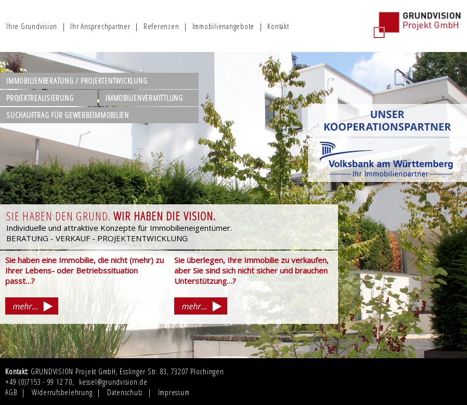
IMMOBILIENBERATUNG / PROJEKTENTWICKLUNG (76, 80)
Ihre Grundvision (31, 26)
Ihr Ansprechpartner (100, 26)
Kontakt (278, 26)
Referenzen (161, 26)
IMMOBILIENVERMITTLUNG (144, 98)
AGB (11, 392)
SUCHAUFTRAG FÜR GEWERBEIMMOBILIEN (67, 115)
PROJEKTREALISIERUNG (39, 98)
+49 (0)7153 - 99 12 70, (39, 381)
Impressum (174, 392)
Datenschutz (125, 392)
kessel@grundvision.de (113, 381)
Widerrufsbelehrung (62, 392)
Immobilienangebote (223, 26)
